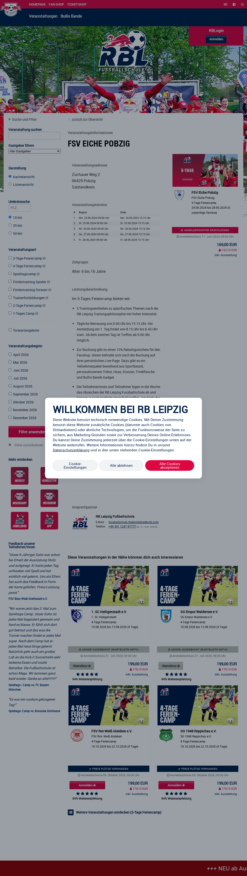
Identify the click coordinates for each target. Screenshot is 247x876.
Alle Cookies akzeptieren (169, 465)
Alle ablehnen (121, 465)
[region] (123, 438)
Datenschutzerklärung (71, 449)
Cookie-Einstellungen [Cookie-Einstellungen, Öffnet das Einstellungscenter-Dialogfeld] (75, 465)
